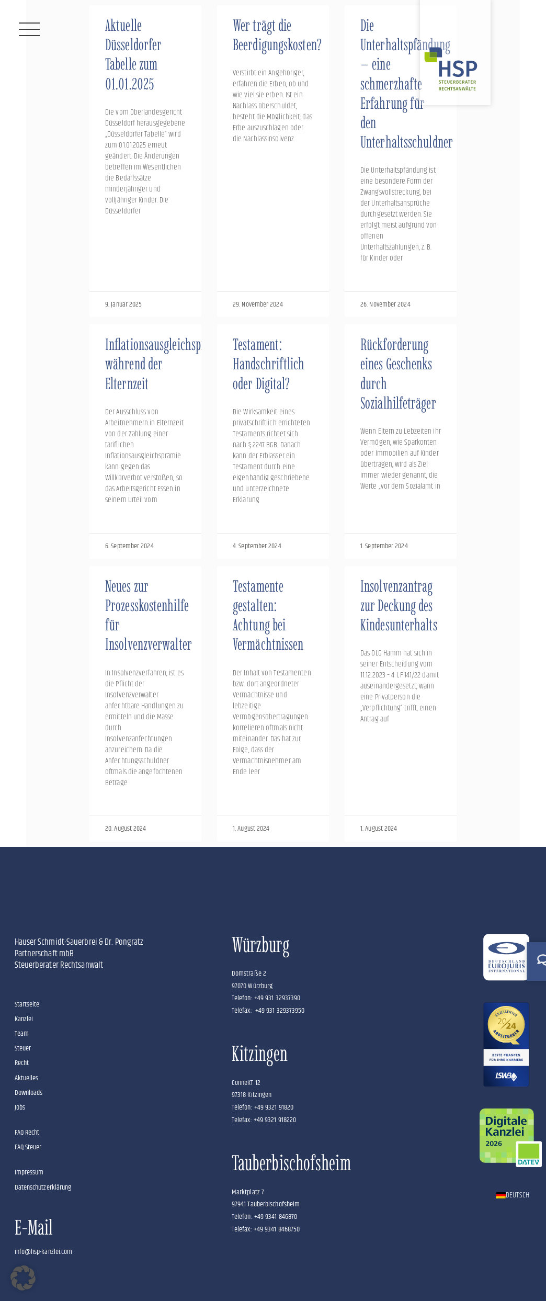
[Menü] (29, 29)
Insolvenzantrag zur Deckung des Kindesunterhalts (398, 605)
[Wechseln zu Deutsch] (512, 1195)
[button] (23, 1278)
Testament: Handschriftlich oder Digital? (269, 364)
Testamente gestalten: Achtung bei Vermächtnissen (268, 615)
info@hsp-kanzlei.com (44, 1252)
